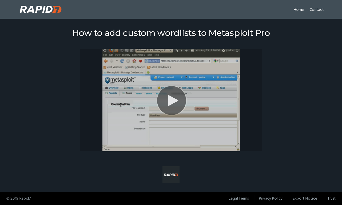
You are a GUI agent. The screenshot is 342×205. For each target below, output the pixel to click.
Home (299, 10)
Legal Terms (239, 198)
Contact (317, 10)
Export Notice (305, 198)
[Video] (171, 100)
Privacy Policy (271, 198)
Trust (331, 198)
